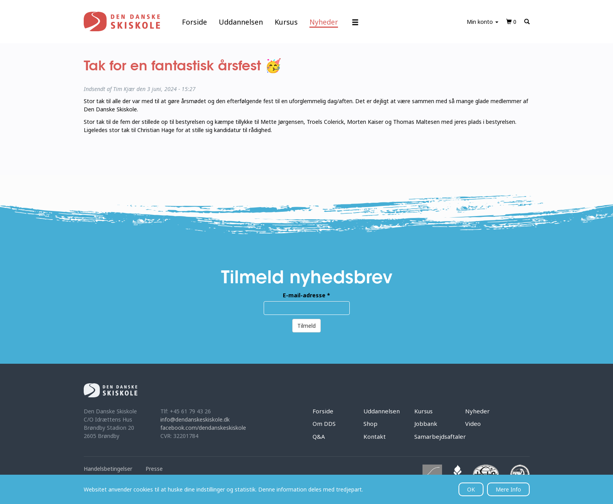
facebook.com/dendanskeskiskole (203, 427)
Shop (370, 423)
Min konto (482, 21)
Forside (194, 22)
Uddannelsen (241, 22)
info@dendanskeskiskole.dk (195, 419)
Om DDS (324, 423)
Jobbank (425, 423)
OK (471, 489)
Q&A (319, 436)
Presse (154, 468)
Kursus (286, 22)
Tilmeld (306, 325)
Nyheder (323, 22)
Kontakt (374, 436)
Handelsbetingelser (108, 468)
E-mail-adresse (306, 295)
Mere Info (508, 489)
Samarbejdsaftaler (440, 436)
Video (473, 423)
